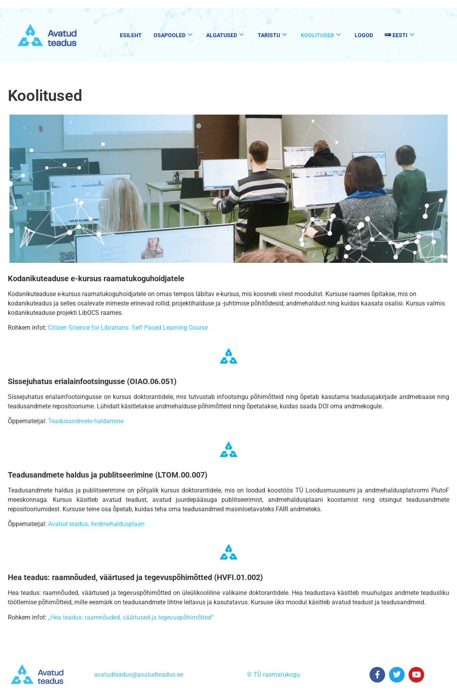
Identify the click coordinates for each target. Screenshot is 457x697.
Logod (364, 35)
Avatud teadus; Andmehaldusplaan (96, 524)
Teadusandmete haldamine (85, 421)
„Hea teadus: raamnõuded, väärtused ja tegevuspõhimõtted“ (131, 617)
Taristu (272, 35)
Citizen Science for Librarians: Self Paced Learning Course (127, 327)
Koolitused (321, 35)
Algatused (225, 35)
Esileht (131, 35)
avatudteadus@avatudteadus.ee (138, 674)
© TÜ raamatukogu (273, 674)
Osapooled (173, 35)
